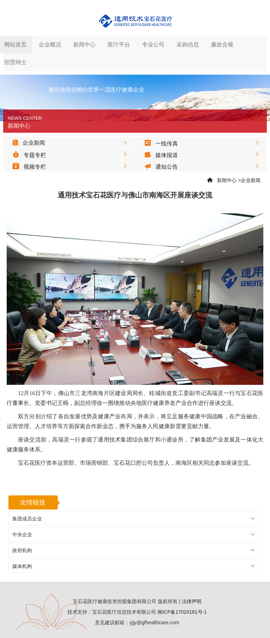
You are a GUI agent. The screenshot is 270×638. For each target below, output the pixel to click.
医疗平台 (119, 45)
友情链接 (32, 502)
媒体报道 (159, 155)
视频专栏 (27, 167)
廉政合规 (222, 45)
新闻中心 (84, 45)
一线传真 (159, 143)
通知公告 (159, 167)
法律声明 (191, 601)
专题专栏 (27, 155)
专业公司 (153, 45)
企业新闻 (26, 143)
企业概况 (50, 45)
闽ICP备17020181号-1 (182, 612)
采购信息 (187, 45)
